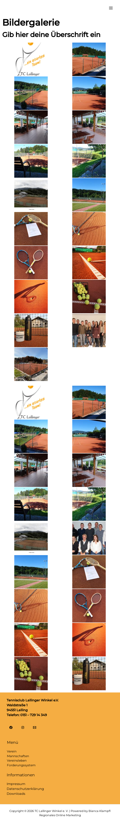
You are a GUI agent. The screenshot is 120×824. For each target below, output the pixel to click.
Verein (12, 751)
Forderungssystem (21, 765)
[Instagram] (23, 727)
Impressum (16, 784)
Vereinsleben (17, 760)
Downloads (16, 794)
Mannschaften (18, 756)
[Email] (34, 727)
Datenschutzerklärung (25, 789)
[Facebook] (11, 727)
